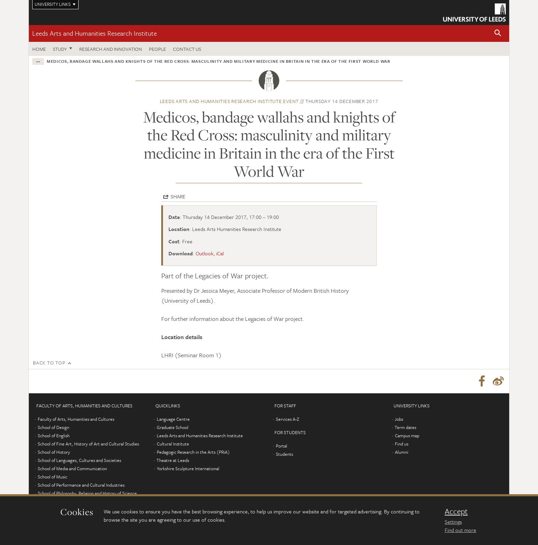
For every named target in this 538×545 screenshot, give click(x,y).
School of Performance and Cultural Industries (81, 485)
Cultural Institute (173, 443)
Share (178, 196)
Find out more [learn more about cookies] (460, 530)
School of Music (52, 476)
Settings (453, 521)
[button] (498, 33)
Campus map (407, 435)
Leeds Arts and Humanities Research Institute (94, 33)
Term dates (405, 427)
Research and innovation (110, 49)
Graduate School (172, 427)
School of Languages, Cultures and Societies (79, 460)
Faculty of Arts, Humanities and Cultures (76, 419)
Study (60, 49)
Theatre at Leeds (172, 460)
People (157, 49)
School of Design (53, 427)
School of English (54, 435)
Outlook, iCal (210, 253)
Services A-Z (287, 419)
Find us (401, 443)
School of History (54, 452)
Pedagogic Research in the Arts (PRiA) (193, 452)
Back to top (49, 362)
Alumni (401, 452)
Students (284, 454)
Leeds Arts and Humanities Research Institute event (229, 101)
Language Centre (173, 419)
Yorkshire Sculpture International (188, 468)
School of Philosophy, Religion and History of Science (87, 493)
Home (39, 49)
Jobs (399, 419)
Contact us (187, 49)
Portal (281, 445)
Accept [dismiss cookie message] (456, 511)
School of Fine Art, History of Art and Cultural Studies (88, 443)
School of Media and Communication (72, 468)
